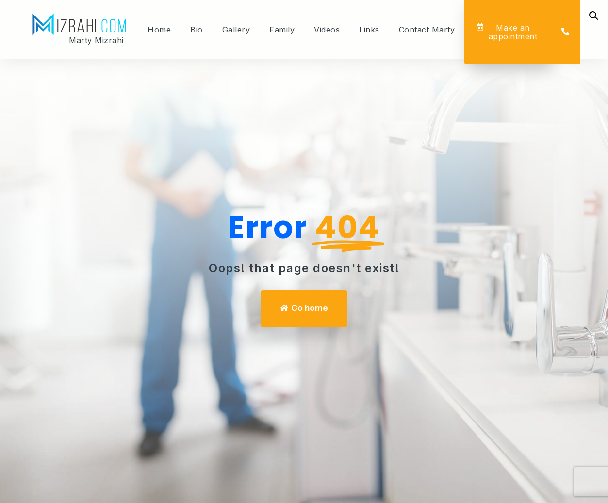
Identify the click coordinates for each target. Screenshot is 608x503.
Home (159, 29)
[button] (507, 32)
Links (369, 29)
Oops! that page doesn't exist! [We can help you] (304, 268)
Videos (327, 29)
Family (282, 29)
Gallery (236, 29)
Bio (196, 29)
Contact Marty (427, 29)
